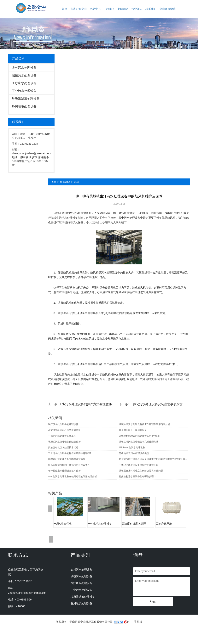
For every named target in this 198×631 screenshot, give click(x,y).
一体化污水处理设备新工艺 (62, 436)
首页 (64, 8)
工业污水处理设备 (24, 91)
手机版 (138, 621)
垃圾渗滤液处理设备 (26, 98)
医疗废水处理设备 (24, 83)
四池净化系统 (164, 523)
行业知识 (136, 8)
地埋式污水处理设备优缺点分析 (64, 441)
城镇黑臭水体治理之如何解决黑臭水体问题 (141, 470)
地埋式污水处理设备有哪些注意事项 (66, 459)
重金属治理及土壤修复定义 (133, 430)
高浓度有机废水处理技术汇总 (63, 447)
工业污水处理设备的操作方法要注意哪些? (88, 404)
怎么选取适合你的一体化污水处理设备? (68, 465)
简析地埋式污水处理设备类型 (134, 453)
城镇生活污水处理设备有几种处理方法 (138, 441)
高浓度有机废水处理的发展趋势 (64, 430)
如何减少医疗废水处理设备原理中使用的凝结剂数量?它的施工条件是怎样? (153, 459)
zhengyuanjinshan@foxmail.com (27, 592)
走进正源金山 (78, 8)
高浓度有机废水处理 (134, 523)
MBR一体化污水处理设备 (132, 447)
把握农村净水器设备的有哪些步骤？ (137, 476)
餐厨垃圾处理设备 (24, 106)
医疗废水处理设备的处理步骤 (63, 424)
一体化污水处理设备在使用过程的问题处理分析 (72, 476)
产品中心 (95, 8)
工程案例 (109, 8)
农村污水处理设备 (24, 67)
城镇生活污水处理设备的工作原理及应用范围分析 (144, 424)
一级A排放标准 (63, 523)
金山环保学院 (167, 8)
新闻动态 (123, 8)
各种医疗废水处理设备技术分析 (64, 470)
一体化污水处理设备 (100, 523)
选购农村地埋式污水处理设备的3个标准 (139, 436)
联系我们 (150, 8)
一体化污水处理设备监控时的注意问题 (138, 465)
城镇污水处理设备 (24, 75)
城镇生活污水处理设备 (64, 217)
